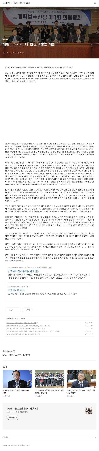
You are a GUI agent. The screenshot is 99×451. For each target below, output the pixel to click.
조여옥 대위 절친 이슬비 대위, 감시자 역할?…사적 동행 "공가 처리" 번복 (32, 331)
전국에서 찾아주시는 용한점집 (23, 271)
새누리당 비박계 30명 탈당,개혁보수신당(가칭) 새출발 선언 (27, 326)
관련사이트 (6, 437)
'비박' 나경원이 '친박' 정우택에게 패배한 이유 (22, 334)
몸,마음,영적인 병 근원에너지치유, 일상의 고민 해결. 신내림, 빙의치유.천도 (42, 293)
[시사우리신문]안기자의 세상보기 (16, 3)
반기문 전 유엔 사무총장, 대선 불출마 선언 (21, 323)
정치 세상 (10, 318)
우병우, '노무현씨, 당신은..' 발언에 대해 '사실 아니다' (25, 328)
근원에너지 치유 (16, 290)
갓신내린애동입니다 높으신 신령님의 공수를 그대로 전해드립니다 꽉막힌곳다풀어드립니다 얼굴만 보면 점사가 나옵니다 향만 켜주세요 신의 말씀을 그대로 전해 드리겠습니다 (49, 276)
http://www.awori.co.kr (16, 286)
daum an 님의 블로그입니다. (17, 412)
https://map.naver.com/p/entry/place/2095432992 (27, 267)
